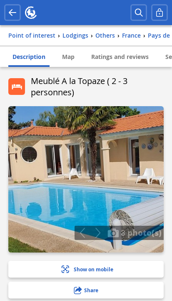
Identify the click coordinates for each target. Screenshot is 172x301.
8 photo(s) (134, 232)
